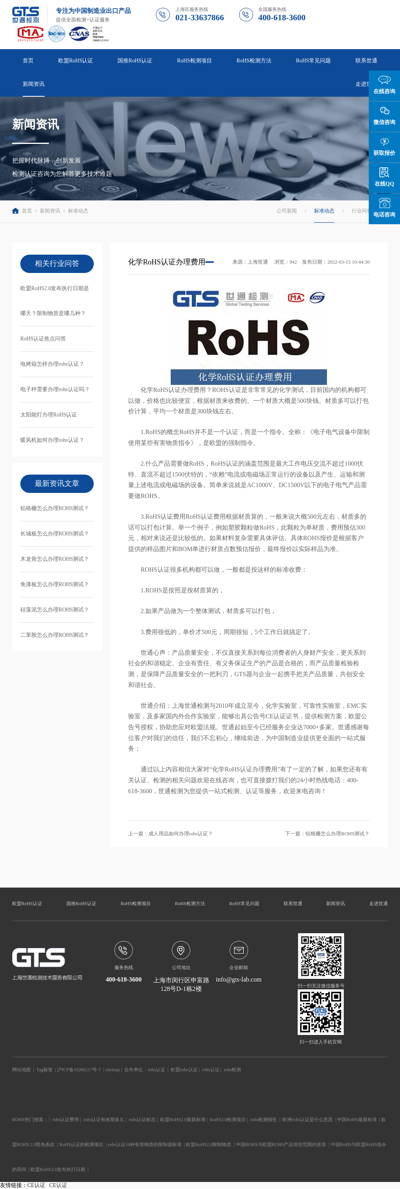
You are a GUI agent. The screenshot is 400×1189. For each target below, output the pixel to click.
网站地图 (21, 1069)
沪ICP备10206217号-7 (79, 1069)
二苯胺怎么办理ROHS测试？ (54, 635)
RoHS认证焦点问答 (43, 339)
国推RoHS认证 (135, 61)
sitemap (112, 1069)
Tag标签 (44, 1069)
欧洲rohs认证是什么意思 (307, 1119)
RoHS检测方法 (254, 61)
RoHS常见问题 (313, 61)
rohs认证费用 (65, 1119)
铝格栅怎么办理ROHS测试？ (54, 508)
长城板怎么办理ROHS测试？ (54, 534)
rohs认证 (156, 1069)
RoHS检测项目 (194, 61)
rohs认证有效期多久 (104, 1119)
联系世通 (366, 61)
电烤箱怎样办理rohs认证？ (52, 364)
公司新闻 (287, 211)
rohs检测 (232, 1069)
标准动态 (78, 211)
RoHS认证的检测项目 (81, 1144)
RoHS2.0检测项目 (228, 1119)
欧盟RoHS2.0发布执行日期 (57, 1169)
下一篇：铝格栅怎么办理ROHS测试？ (327, 833)
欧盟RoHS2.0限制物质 (208, 1144)
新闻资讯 (34, 84)
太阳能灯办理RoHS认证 (48, 415)
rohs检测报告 (263, 1119)
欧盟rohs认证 (184, 1069)
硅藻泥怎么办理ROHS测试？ (54, 610)
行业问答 (362, 211)
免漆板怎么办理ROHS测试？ (54, 584)
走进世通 (366, 84)
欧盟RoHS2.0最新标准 (182, 1119)
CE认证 (36, 1185)
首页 (28, 61)
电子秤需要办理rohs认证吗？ (55, 389)
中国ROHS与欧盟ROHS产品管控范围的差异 (281, 1144)
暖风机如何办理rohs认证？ (52, 440)
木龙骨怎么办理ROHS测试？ (54, 559)
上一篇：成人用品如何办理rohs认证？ (170, 833)
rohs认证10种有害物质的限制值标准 (145, 1144)
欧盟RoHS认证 (75, 61)
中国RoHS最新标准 (357, 1119)
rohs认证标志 (142, 1119)
